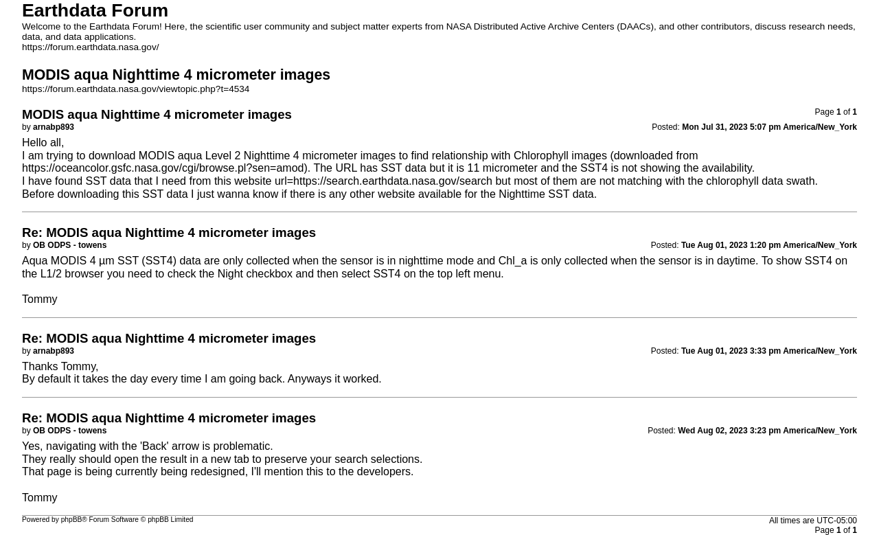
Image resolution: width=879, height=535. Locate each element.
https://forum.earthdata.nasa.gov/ (90, 47)
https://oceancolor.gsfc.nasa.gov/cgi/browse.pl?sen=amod (163, 168)
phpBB (71, 519)
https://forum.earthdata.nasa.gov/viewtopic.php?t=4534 (135, 89)
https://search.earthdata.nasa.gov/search (392, 181)
